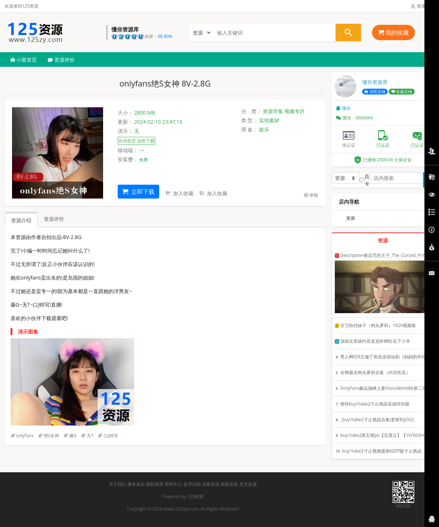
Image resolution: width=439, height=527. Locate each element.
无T (87, 435)
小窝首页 (23, 59)
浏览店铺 (374, 91)
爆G (70, 435)
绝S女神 (48, 435)
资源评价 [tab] (54, 218)
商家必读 (229, 484)
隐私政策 (155, 484)
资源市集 (273, 111)
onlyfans (22, 435)
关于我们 (117, 484)
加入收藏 (179, 193)
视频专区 (295, 111)
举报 (311, 195)
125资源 (195, 496)
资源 (350, 218)
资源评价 (61, 59)
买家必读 (210, 484)
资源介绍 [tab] (21, 220)
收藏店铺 (401, 91)
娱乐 (264, 129)
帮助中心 (173, 484)
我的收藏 (393, 32)
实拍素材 (269, 120)
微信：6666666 (354, 118)
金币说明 (192, 484)
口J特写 (108, 435)
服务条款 (136, 484)
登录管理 (422, 6)
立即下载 (138, 192)
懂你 (343, 108)
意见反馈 (248, 484)
